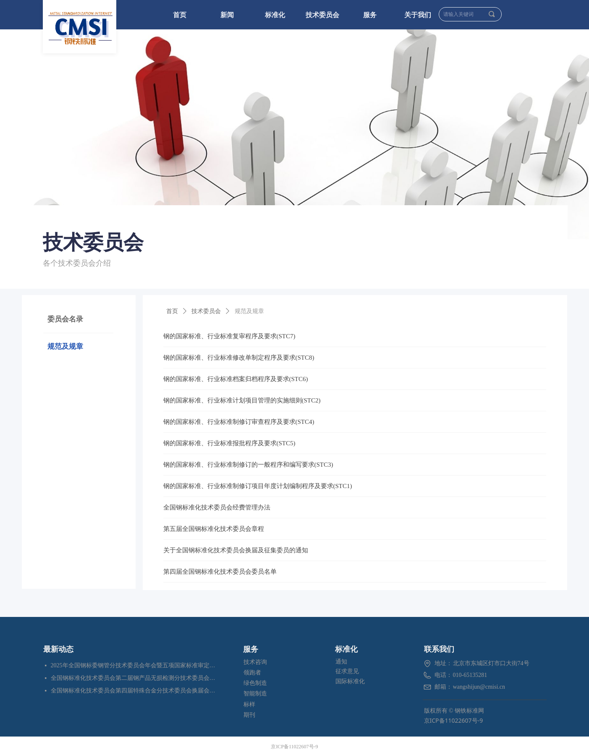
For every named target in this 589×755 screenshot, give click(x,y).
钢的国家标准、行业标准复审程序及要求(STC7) (229, 336)
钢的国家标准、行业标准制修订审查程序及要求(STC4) (238, 421)
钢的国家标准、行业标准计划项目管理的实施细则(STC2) (242, 400)
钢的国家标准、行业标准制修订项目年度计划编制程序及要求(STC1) (257, 486)
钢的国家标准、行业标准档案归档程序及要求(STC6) (235, 379)
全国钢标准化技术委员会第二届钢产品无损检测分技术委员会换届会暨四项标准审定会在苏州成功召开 (134, 678)
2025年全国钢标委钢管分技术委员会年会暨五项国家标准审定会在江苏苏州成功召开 (134, 665)
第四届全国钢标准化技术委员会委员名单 (220, 571)
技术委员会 (206, 311)
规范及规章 (249, 311)
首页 (172, 311)
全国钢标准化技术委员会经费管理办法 (216, 507)
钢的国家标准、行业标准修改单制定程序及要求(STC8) (238, 357)
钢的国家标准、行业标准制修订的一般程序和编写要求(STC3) (248, 464)
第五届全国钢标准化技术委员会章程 (213, 528)
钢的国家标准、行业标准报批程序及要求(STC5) (229, 443)
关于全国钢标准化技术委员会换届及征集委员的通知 (235, 550)
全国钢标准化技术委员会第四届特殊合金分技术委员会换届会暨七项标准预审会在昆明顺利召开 (134, 690)
